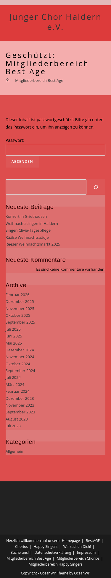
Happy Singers (45, 546)
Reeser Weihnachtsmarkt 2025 (33, 244)
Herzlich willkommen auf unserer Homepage (43, 540)
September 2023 (20, 412)
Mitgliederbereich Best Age (29, 558)
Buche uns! (19, 552)
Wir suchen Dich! (77, 546)
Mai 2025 (14, 343)
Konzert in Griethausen (26, 216)
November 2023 (20, 405)
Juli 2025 (13, 329)
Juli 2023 (13, 425)
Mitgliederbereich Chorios (78, 558)
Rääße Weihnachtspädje (27, 237)
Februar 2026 (18, 294)
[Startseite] (7, 80)
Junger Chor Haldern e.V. (55, 21)
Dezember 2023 (20, 398)
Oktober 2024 (18, 363)
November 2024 (20, 356)
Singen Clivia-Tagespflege (28, 230)
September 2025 (20, 322)
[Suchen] (95, 187)
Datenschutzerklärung (53, 552)
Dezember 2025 (20, 301)
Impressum (86, 552)
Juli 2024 (13, 377)
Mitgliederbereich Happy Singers (56, 564)
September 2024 (20, 370)
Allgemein (14, 451)
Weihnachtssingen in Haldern (32, 223)
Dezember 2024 (20, 350)
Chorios (21, 546)
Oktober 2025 (18, 315)
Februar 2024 (18, 391)
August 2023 (17, 419)
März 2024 (15, 384)
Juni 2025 (14, 336)
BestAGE (93, 540)
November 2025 (20, 308)
